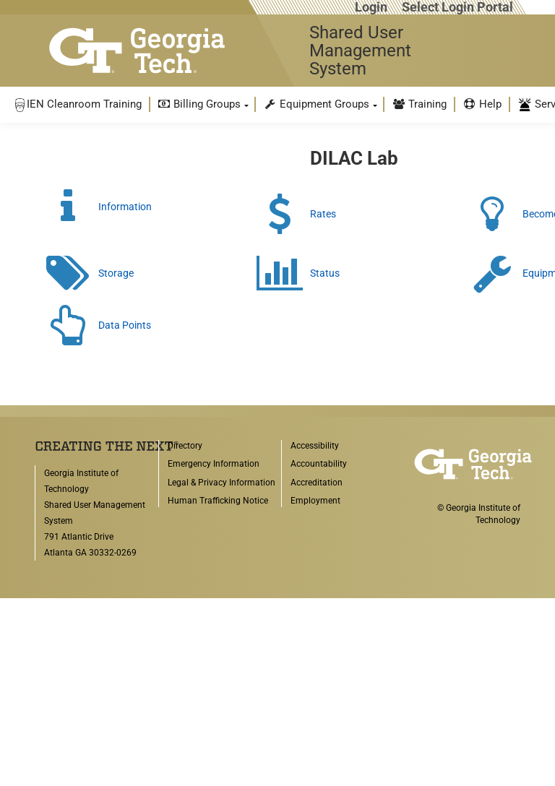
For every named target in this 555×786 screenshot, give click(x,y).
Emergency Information (213, 464)
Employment (315, 501)
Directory (185, 446)
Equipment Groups (316, 104)
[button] (77, 104)
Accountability (319, 464)
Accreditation (317, 483)
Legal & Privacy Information (221, 483)
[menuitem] (77, 104)
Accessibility (315, 446)
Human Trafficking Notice (218, 501)
